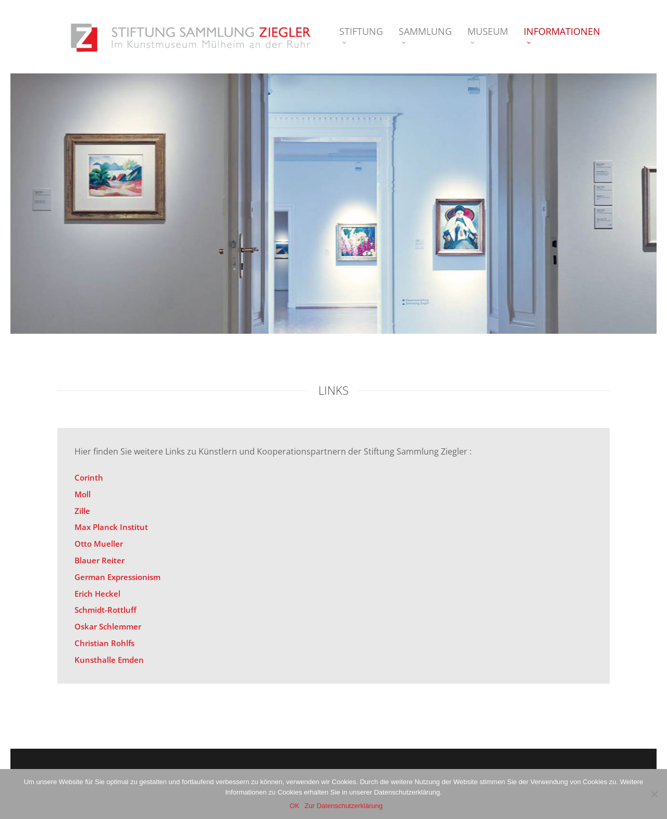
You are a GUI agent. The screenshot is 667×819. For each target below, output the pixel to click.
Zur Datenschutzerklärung (344, 806)
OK (295, 806)
